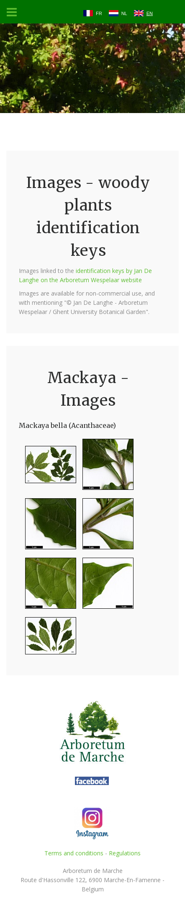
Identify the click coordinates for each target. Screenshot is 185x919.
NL (124, 13)
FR (99, 13)
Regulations (125, 853)
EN (149, 13)
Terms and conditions (73, 853)
